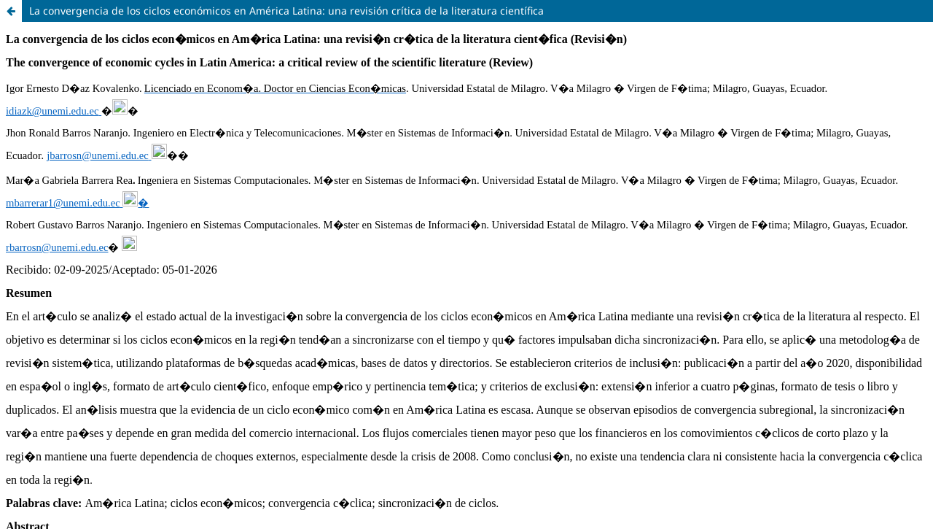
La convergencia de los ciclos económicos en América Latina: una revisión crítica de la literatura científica (286, 11)
